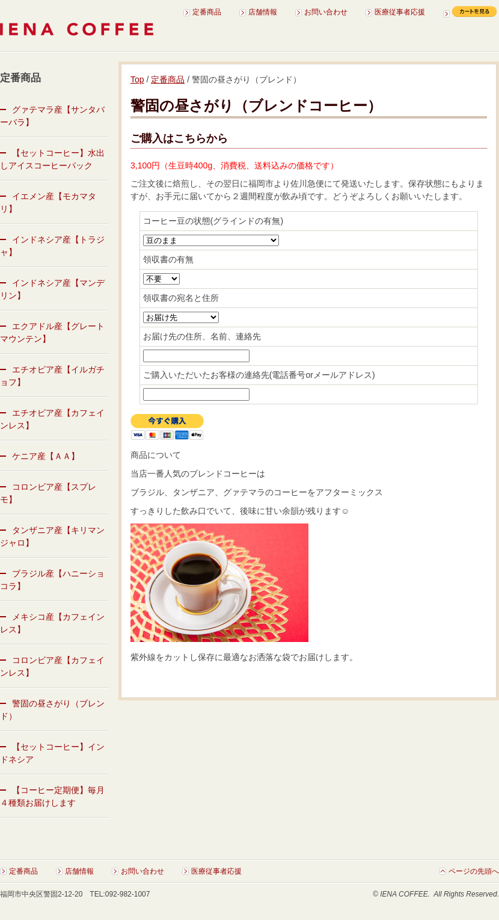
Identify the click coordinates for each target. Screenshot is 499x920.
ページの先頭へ (473, 871)
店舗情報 (262, 12)
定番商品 (206, 12)
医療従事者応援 (400, 12)
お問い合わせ (325, 12)
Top (137, 79)
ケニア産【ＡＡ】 (45, 456)
